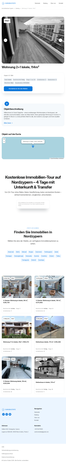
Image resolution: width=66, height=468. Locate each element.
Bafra (18, 252)
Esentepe (41, 260)
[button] (33, 146)
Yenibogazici (48, 252)
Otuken (51, 256)
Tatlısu (58, 256)
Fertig (23, 79)
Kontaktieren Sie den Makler (18, 89)
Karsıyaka (29, 256)
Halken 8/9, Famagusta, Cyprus (11, 429)
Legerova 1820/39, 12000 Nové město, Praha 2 (15, 432)
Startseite (37, 3)
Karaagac (9, 256)
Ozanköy (44, 256)
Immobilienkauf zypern (7, 8)
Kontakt (61, 3)
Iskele (9, 79)
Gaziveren (38, 252)
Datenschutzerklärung (8, 457)
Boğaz (31, 252)
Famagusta (25, 260)
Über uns (53, 3)
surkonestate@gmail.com (41, 432)
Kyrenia (36, 256)
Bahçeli (24, 252)
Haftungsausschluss (7, 454)
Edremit (33, 260)
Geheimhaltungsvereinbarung (10, 450)
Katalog (45, 3)
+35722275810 (38, 429)
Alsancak (11, 252)
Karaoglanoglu (18, 256)
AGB (3, 447)
